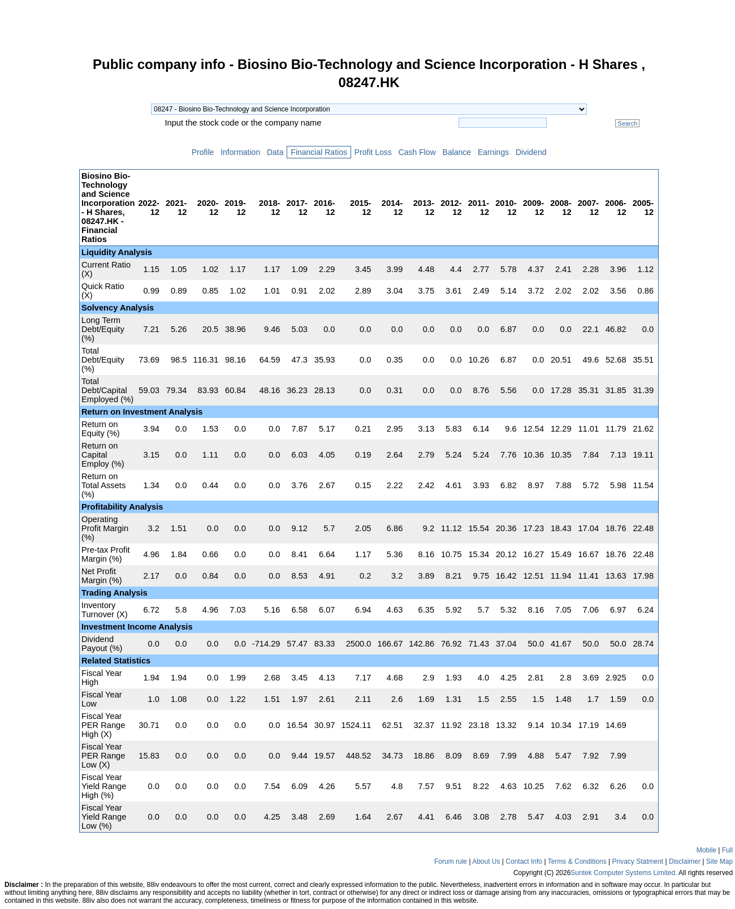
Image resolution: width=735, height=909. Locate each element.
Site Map (719, 861)
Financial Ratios (318, 152)
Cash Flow (417, 152)
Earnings (493, 152)
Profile (202, 152)
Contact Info (523, 861)
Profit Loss (373, 152)
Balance (456, 152)
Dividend (530, 152)
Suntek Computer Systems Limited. (623, 873)
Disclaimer (685, 861)
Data (275, 152)
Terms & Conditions (577, 861)
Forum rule (450, 861)
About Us (486, 861)
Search (627, 123)
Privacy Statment (637, 861)
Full (727, 850)
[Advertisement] (40, 228)
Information (240, 152)
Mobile (706, 850)
